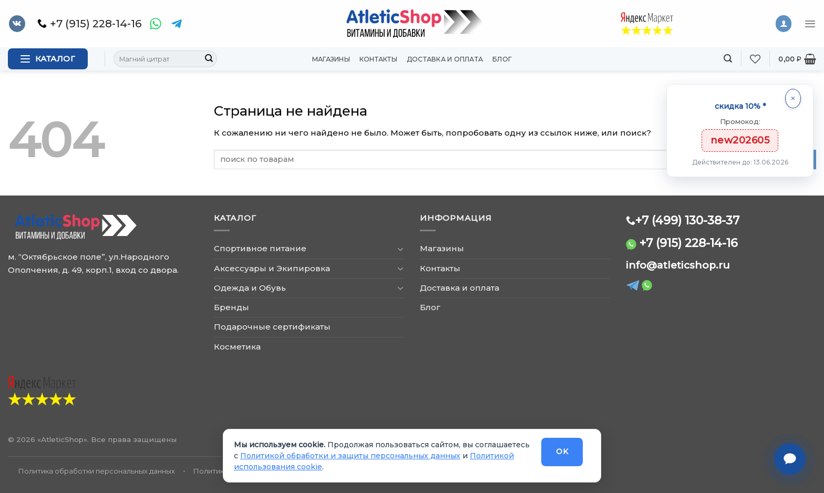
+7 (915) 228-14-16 (689, 243)
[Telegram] (176, 23)
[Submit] (208, 58)
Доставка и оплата (445, 59)
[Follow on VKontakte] (17, 23)
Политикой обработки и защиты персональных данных (350, 455)
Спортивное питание (260, 248)
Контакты (378, 59)
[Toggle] (400, 249)
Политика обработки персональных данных (96, 471)
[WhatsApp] (155, 23)
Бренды (231, 307)
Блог (502, 59)
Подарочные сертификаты (272, 327)
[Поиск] (728, 58)
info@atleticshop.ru (678, 265)
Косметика (237, 347)
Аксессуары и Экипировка (272, 268)
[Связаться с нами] (790, 459)
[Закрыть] (793, 98)
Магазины (331, 59)
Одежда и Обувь (250, 288)
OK (562, 451)
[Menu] (810, 23)
